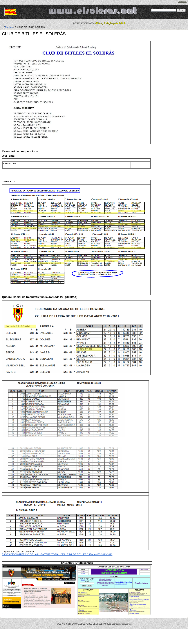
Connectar (182, 2)
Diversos (9, 27)
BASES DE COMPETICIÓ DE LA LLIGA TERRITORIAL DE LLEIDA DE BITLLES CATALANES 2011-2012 (57, 554)
